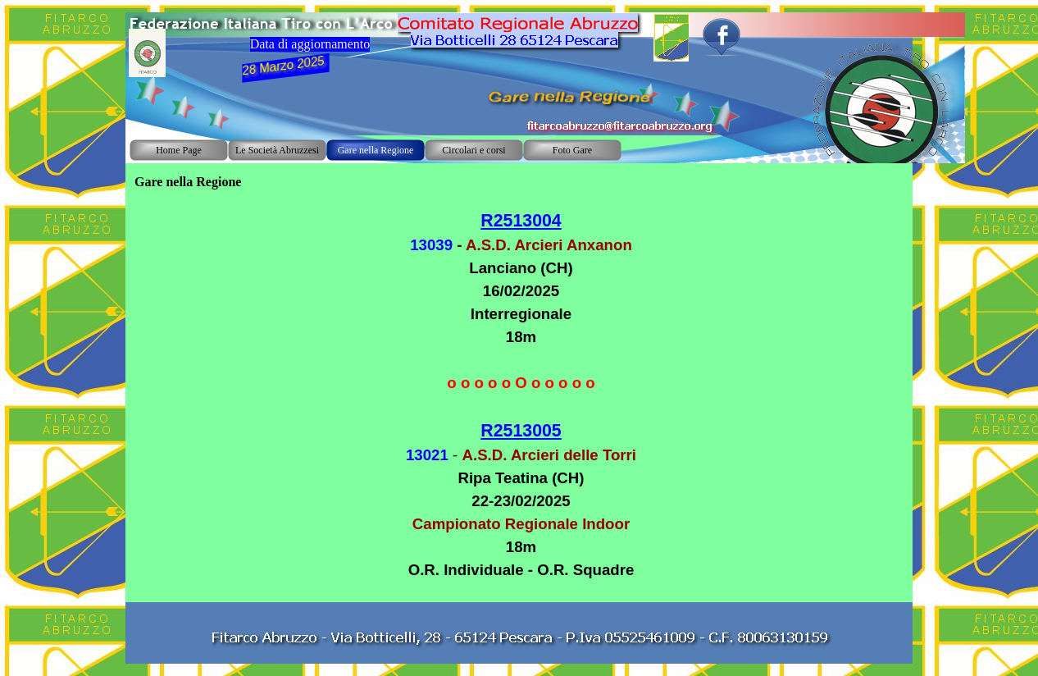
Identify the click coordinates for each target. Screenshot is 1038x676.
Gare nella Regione (376, 150)
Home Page (179, 150)
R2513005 (520, 431)
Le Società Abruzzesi (277, 150)
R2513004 (520, 221)
